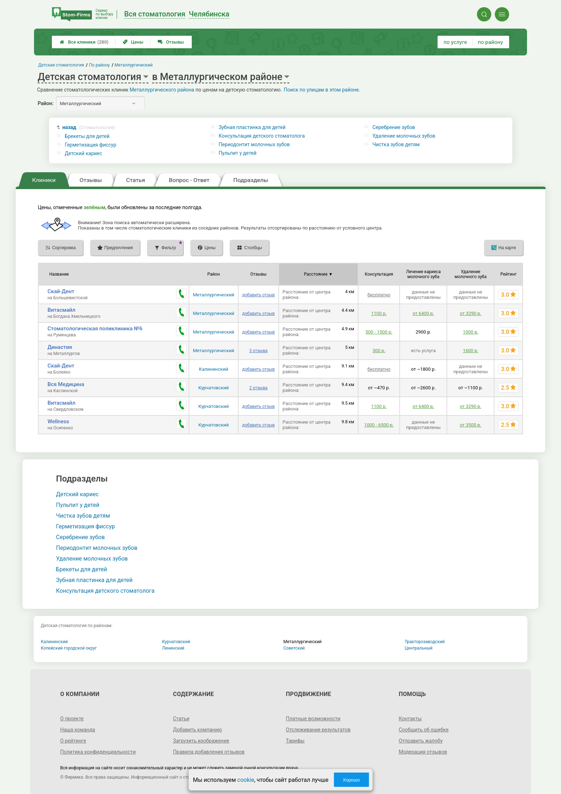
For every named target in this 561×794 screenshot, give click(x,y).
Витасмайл (61, 310)
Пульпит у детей (238, 153)
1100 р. (378, 313)
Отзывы (171, 42)
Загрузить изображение (201, 741)
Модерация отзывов (423, 752)
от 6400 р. (423, 313)
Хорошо (351, 780)
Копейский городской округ (69, 648)
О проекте (72, 718)
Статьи (181, 718)
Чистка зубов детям (396, 144)
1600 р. (470, 350)
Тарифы (295, 741)
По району (99, 65)
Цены (133, 42)
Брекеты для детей (87, 136)
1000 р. (470, 332)
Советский (294, 648)
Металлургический (213, 294)
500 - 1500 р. (379, 332)
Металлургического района (162, 90)
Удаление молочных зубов (403, 135)
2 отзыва (258, 387)
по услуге (455, 42)
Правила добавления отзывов (209, 752)
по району (490, 42)
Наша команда (77, 730)
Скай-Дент (61, 291)
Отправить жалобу (421, 741)
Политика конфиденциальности (98, 752)
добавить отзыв (258, 294)
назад (88, 127)
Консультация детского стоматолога (262, 135)
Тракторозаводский (425, 641)
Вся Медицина (66, 384)
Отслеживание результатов (318, 730)
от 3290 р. (470, 313)
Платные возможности (313, 718)
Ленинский (173, 648)
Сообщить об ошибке (423, 730)
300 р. (378, 350)
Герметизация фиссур (90, 144)
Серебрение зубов (393, 127)
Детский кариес (83, 153)
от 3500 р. (470, 425)
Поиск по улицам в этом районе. (322, 90)
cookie (245, 779)
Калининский (213, 369)
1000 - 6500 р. (379, 425)
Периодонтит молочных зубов (254, 144)
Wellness (58, 421)
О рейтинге (73, 741)
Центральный (419, 648)
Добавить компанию (197, 730)
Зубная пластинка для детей (252, 127)
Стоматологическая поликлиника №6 (95, 328)
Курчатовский (213, 387)
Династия (60, 347)
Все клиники (84, 42)
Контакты (410, 718)
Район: (45, 103)
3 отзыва (258, 350)
